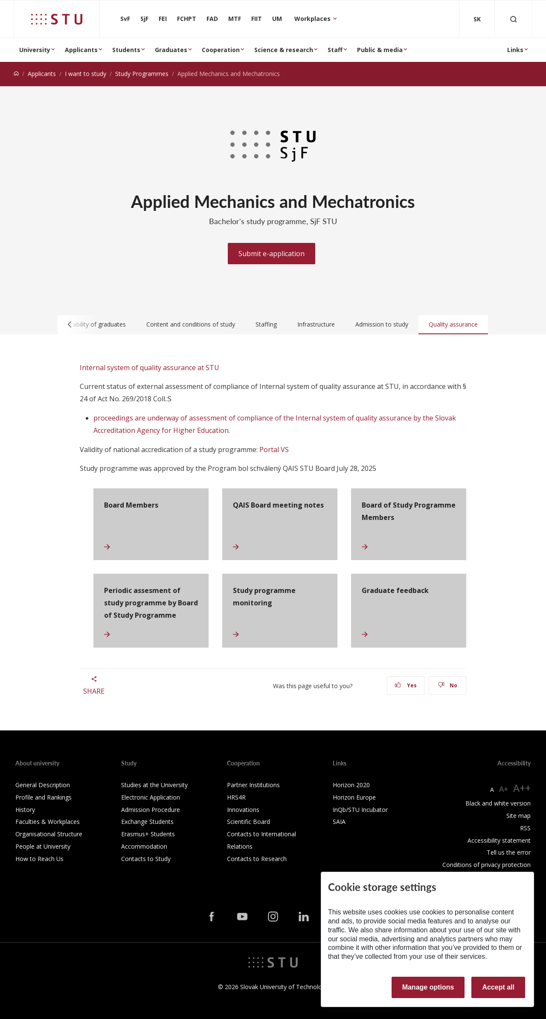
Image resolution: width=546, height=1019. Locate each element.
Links (515, 50)
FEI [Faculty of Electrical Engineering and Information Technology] (163, 19)
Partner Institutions (253, 785)
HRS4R (236, 797)
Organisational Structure (48, 834)
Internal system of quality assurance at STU (149, 367)
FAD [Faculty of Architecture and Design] (212, 19)
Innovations (243, 810)
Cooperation (221, 50)
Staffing (266, 324)
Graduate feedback (395, 590)
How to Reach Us (39, 859)
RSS (525, 828)
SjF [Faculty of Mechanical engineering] (144, 19)
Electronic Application (150, 797)
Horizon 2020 (351, 785)
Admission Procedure (150, 810)
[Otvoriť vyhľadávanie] (513, 19)
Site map (518, 816)
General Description (42, 785)
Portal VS (274, 449)
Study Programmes (141, 74)
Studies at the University (154, 785)
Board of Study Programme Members (409, 511)
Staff (335, 50)
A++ (522, 788)
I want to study (85, 74)
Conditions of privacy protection (486, 865)
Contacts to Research (257, 859)
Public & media (380, 50)
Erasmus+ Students (148, 834)
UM (277, 19)
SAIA (339, 822)
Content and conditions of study (190, 324)
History (25, 810)
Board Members (131, 505)
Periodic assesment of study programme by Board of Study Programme (151, 603)
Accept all (498, 987)
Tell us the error (509, 852)
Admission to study (381, 324)
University (34, 50)
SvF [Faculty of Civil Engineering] (125, 19)
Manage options (428, 987)
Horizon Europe (354, 797)
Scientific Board (248, 822)
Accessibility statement (499, 840)
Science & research (283, 50)
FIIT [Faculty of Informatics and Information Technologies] (256, 19)
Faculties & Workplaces (47, 822)
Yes (406, 685)
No (448, 685)
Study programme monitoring (264, 596)
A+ (503, 789)
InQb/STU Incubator (360, 810)
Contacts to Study (146, 859)
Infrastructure (316, 324)
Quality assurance (453, 324)
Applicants (81, 50)
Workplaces (313, 19)
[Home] (16, 74)
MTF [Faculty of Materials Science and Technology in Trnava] (234, 19)
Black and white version (498, 803)
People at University (42, 846)
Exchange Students (147, 822)
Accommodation (144, 846)
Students (126, 50)
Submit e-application (271, 253)
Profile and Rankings (43, 797)
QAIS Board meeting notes (278, 505)
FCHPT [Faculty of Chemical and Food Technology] (186, 19)
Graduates (171, 50)
